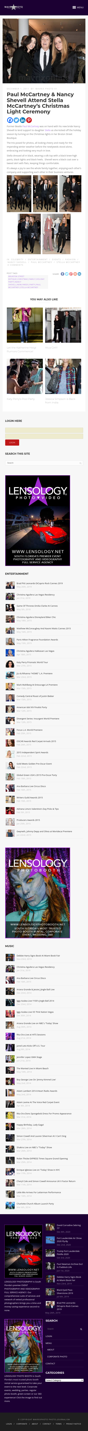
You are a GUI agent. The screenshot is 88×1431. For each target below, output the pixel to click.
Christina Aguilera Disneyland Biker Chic (36, 617)
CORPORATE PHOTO (57, 1356)
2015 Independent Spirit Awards (32, 752)
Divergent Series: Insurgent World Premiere (38, 718)
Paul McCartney (30, 126)
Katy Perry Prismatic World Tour (32, 662)
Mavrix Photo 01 (46, 88)
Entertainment (38, 259)
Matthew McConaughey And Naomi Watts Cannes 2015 (44, 628)
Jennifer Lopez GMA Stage (29, 1057)
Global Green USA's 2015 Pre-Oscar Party (37, 775)
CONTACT (50, 1363)
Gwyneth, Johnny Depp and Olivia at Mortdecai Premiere (44, 831)
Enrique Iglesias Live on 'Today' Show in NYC (38, 1169)
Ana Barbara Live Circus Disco (31, 786)
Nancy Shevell (17, 262)
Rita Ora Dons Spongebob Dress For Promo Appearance (44, 1113)
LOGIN (49, 1336)
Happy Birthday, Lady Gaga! (30, 1124)
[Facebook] (10, 120)
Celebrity (17, 259)
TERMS (59, 1424)
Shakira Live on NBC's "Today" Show (34, 1147)
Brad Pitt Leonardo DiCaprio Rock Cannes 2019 (40, 583)
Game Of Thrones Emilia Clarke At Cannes (37, 605)
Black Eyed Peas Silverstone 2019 (65, 1291)
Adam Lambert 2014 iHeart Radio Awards (37, 1090)
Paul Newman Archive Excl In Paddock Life (70, 1266)
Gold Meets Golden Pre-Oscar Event (34, 763)
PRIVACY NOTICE (73, 1424)
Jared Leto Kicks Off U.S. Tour (31, 1045)
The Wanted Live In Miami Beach (33, 1068)
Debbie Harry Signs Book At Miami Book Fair (38, 955)
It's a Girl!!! (51, 347)
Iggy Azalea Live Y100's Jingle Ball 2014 (35, 1000)
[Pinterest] (29, 120)
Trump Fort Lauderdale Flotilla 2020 (68, 1253)
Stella (47, 130)
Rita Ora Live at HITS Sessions (31, 1034)
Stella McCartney (68, 262)
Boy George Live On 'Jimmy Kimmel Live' (36, 1079)
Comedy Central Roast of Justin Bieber (35, 696)
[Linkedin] (22, 120)
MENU (49, 1343)
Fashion (70, 259)
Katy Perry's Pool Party (21, 398)
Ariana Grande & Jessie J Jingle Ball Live (36, 989)
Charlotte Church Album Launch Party (35, 1203)
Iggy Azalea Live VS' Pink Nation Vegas (35, 1011)
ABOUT (50, 1349)
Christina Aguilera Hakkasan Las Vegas (35, 650)
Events (56, 259)
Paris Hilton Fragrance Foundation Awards (37, 639)
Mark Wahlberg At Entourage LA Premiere (37, 684)
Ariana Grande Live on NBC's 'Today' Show (37, 1023)
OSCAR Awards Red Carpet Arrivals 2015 (36, 741)
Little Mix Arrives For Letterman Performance (39, 1192)
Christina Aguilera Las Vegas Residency (36, 594)
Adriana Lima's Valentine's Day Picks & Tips (38, 808)
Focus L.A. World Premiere (30, 729)
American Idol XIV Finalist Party (32, 707)
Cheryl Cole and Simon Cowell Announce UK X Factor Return (46, 1181)
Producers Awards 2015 (28, 820)
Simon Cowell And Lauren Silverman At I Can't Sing (41, 1136)
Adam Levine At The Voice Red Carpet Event (38, 1102)
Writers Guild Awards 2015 (30, 797)
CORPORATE (21, 1424)
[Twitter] (16, 120)
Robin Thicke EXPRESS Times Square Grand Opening (42, 1158)
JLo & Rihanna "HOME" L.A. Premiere (35, 673)
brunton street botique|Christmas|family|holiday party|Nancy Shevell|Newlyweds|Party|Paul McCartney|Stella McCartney (26, 281)
